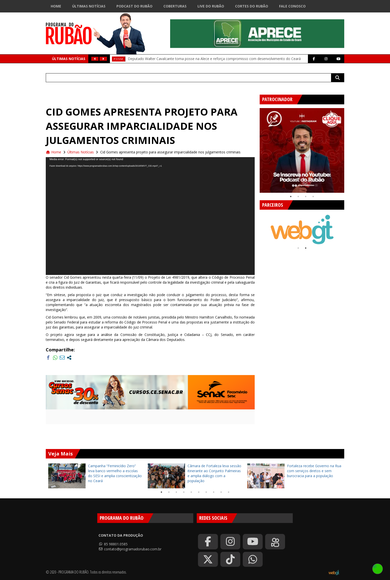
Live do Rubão (210, 6)
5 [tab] (191, 492)
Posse (118, 59)
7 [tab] (206, 492)
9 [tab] (221, 492)
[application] (150, 216)
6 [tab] (198, 492)
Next (347, 148)
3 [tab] (305, 196)
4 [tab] (313, 196)
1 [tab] (290, 196)
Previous (255, 148)
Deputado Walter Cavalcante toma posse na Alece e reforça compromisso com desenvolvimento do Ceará (214, 58)
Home (56, 6)
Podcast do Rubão (134, 6)
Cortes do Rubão (251, 6)
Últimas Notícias (88, 6)
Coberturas (175, 6)
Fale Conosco (292, 6)
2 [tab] (298, 196)
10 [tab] (228, 492)
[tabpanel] (302, 150)
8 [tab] (213, 492)
